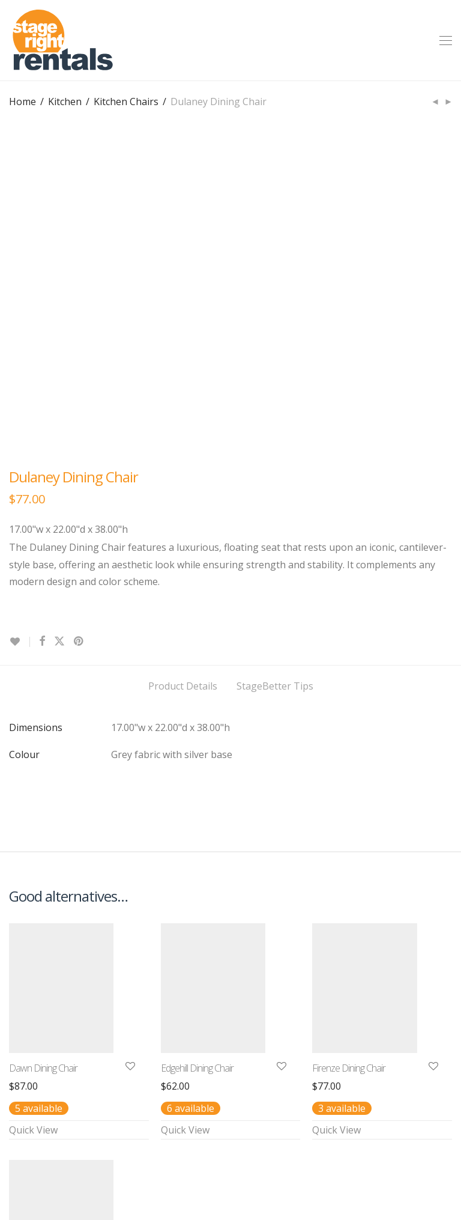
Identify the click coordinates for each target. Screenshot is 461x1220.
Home (22, 101)
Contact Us (33, 1165)
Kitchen (65, 101)
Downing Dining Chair (48, 1023)
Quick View (33, 848)
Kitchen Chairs (126, 101)
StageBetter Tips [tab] (275, 404)
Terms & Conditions (116, 1165)
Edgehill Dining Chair (197, 787)
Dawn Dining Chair (43, 787)
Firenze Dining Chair (348, 787)
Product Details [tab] (182, 404)
